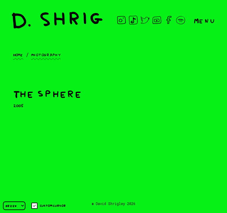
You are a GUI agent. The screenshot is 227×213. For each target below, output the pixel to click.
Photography (46, 54)
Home (18, 54)
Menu (204, 20)
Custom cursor (48, 206)
